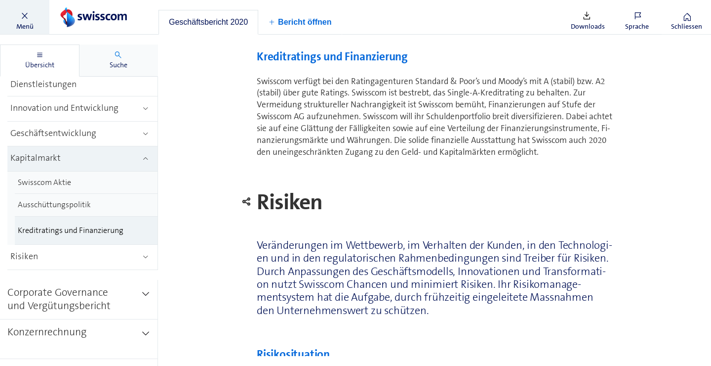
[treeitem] (82, 78)
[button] (24, 17)
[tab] (208, 22)
